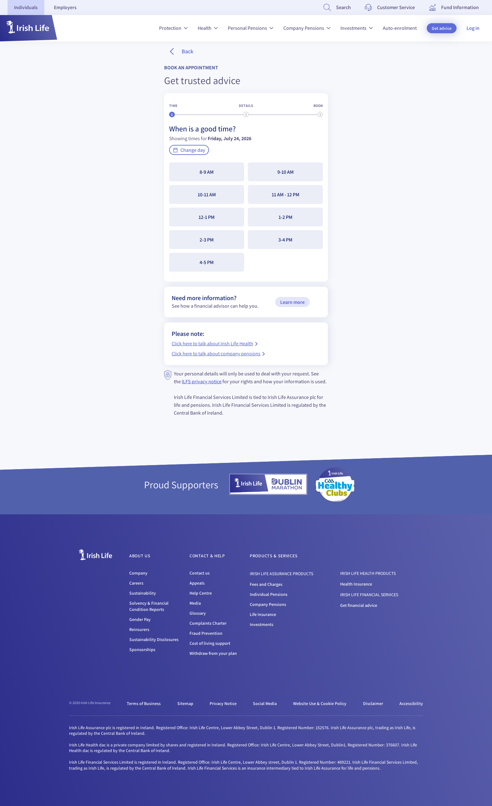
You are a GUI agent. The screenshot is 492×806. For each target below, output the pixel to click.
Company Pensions (306, 28)
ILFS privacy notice (202, 381)
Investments (356, 28)
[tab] (26, 7)
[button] (28, 28)
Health (208, 28)
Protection (173, 28)
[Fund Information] (453, 7)
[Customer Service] (389, 7)
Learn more (292, 302)
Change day (189, 150)
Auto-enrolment (400, 28)
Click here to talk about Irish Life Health (215, 343)
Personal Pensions (250, 28)
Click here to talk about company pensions (218, 354)
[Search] (337, 7)
